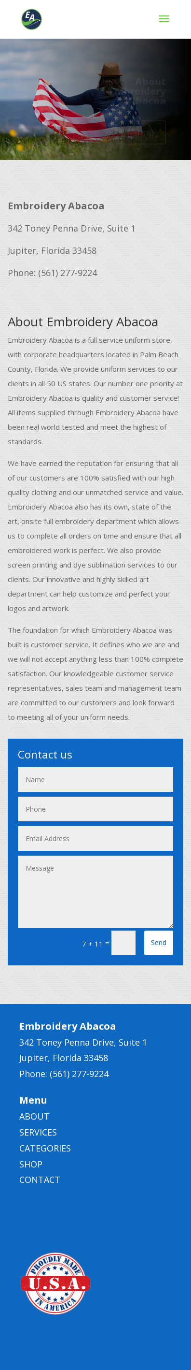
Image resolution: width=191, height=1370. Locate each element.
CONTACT (39, 1179)
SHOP (30, 1164)
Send (158, 942)
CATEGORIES (45, 1148)
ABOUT (34, 1116)
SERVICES (38, 1132)
